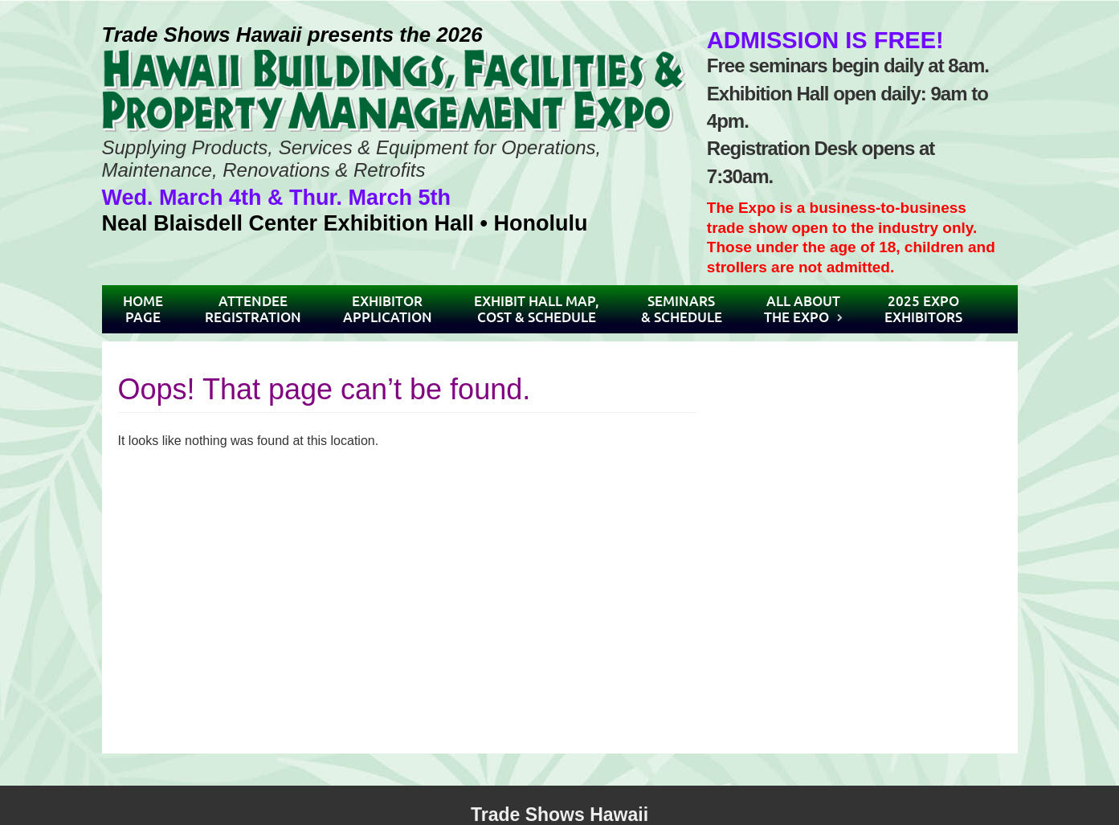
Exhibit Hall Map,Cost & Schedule (536, 309)
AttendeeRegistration (253, 309)
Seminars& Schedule (681, 309)
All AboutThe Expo (802, 309)
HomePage (143, 309)
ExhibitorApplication (387, 309)
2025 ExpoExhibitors (923, 309)
